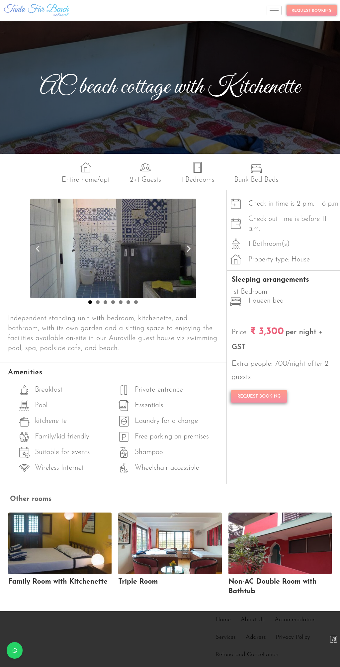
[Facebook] (333, 639)
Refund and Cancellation (247, 654)
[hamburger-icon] (274, 10)
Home (223, 620)
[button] (38, 248)
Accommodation (295, 620)
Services (225, 637)
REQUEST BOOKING (312, 11)
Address (256, 637)
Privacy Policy (293, 637)
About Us (253, 620)
